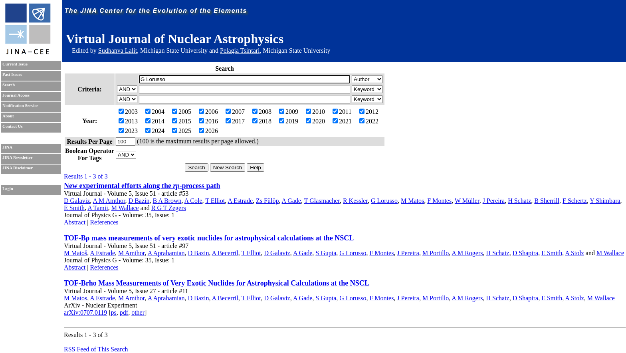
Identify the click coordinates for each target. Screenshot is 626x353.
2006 (208, 111)
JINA (7, 147)
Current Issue (15, 64)
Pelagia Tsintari (240, 50)
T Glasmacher (322, 200)
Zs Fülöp (267, 200)
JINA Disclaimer (17, 168)
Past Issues (12, 74)
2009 (288, 111)
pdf (124, 312)
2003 (128, 111)
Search (8, 85)
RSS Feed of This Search (96, 349)
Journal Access (16, 95)
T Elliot (215, 200)
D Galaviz (77, 200)
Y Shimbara (605, 200)
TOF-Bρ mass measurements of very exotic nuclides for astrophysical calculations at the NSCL (209, 238)
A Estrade (240, 200)
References (104, 222)
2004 (154, 111)
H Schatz (519, 200)
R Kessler (355, 200)
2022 (368, 121)
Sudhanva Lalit (117, 50)
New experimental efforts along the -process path (142, 186)
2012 (368, 111)
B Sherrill (546, 200)
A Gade (291, 200)
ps (114, 312)
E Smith (74, 207)
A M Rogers (467, 253)
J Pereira (494, 200)
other (138, 312)
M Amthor (131, 253)
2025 (181, 130)
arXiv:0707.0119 (85, 312)
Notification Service (20, 105)
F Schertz (575, 200)
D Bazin (139, 200)
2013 (128, 121)
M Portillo (435, 253)
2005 (181, 111)
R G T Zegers (168, 207)
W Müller (467, 200)
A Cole (193, 200)
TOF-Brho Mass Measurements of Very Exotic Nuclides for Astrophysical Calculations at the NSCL (216, 283)
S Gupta (325, 253)
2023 (128, 130)
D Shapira (525, 253)
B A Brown (167, 200)
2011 (342, 111)
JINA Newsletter (17, 157)
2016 (208, 121)
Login (7, 188)
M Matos (412, 200)
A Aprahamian (166, 253)
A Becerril (225, 253)
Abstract (74, 222)
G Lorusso (384, 200)
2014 (154, 121)
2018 (261, 121)
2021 (342, 121)
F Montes (439, 200)
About (8, 116)
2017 (235, 121)
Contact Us (12, 126)
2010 (315, 111)
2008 (261, 111)
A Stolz (574, 253)
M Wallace (125, 207)
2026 (208, 130)
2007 (235, 111)
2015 (181, 121)
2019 (288, 121)
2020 (315, 121)
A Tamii (97, 207)
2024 (154, 130)
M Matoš (75, 253)
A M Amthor (109, 200)
